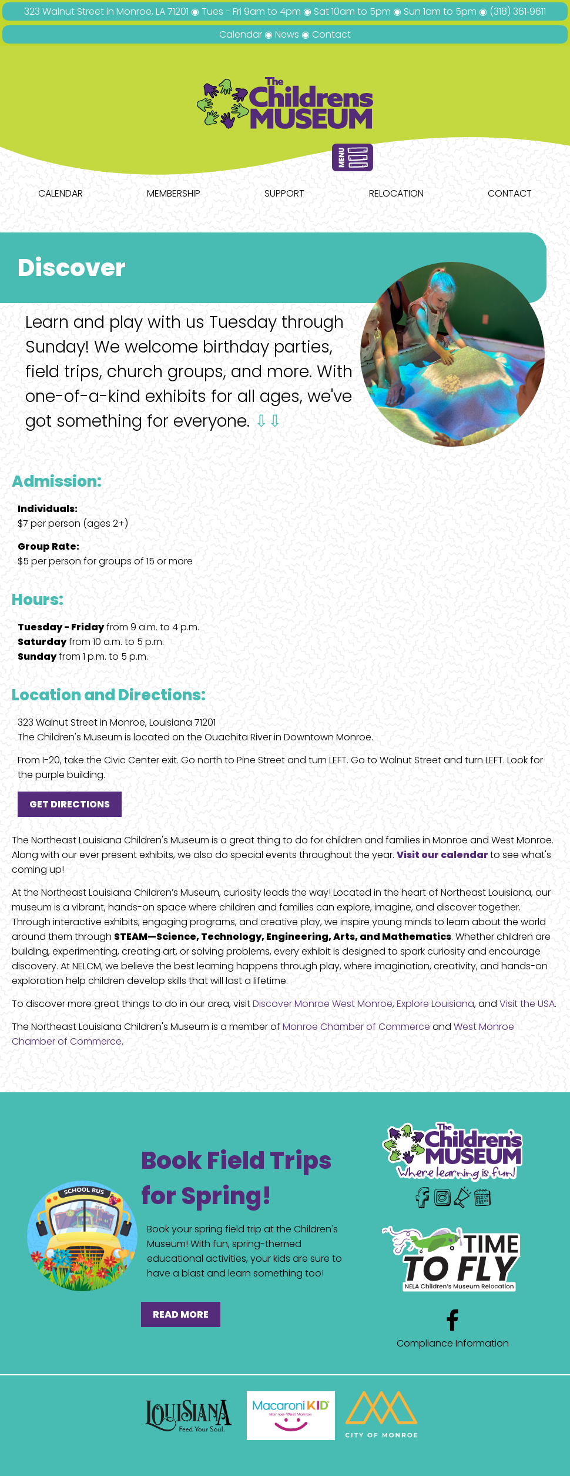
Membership (173, 193)
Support (284, 193)
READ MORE (181, 1314)
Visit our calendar (443, 855)
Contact (331, 34)
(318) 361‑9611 (517, 11)
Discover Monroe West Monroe (323, 1003)
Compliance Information (453, 1343)
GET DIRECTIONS (69, 804)
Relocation (396, 193)
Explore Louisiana (435, 1003)
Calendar (240, 34)
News (287, 34)
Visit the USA (527, 1003)
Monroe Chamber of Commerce (356, 1026)
